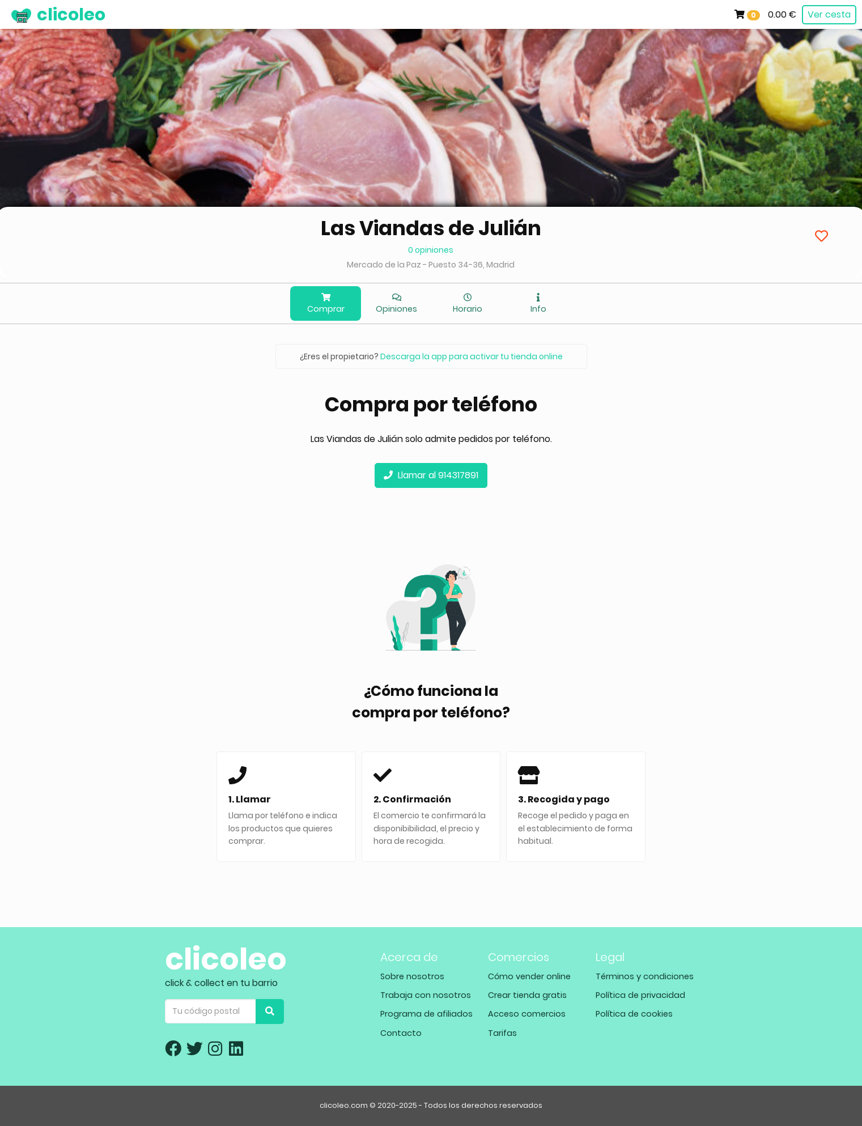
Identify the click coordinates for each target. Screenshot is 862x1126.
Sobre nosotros (412, 976)
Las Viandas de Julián (431, 228)
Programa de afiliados (426, 1013)
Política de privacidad (640, 995)
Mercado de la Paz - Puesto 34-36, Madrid (431, 264)
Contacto (401, 1033)
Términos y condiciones (645, 976)
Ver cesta (829, 14)
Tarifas (502, 1033)
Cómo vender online (529, 976)
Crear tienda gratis (527, 995)
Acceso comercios (527, 1013)
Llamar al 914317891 (431, 475)
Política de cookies (634, 1013)
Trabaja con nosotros (425, 995)
